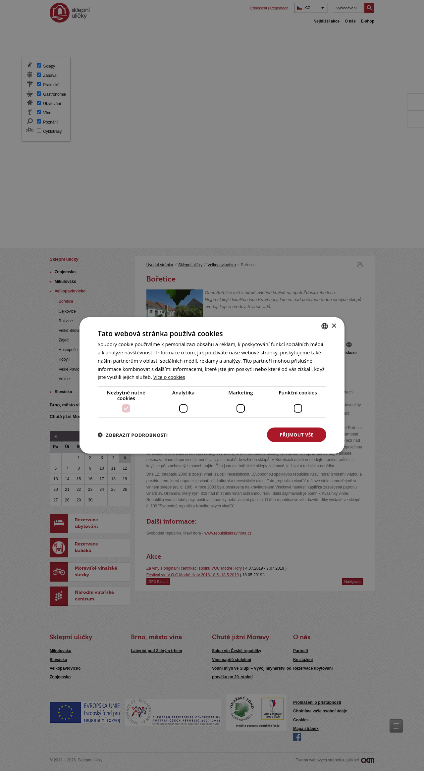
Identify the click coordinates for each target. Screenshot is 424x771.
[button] (133, 435)
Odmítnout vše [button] (229, 435)
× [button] (333, 325)
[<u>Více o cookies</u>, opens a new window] (169, 377)
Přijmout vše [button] (297, 435)
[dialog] (212, 385)
